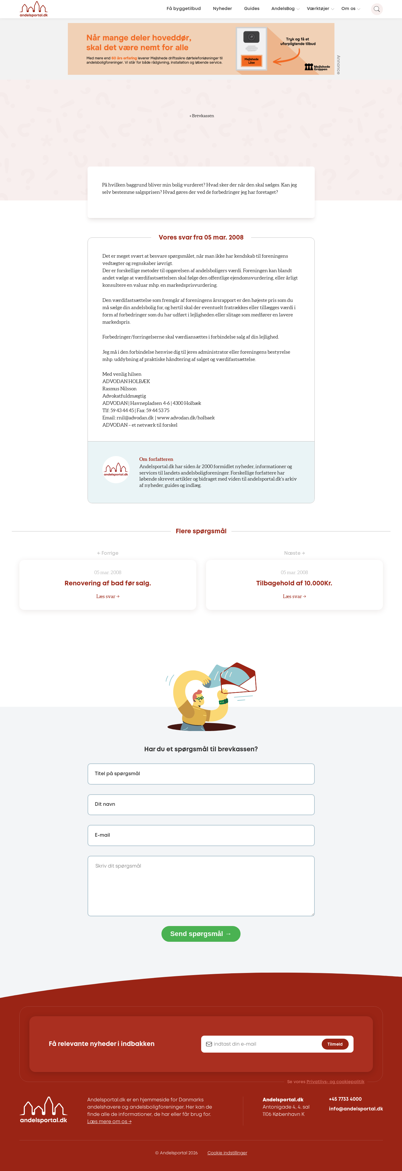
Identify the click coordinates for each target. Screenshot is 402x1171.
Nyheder (222, 9)
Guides (251, 9)
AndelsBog (283, 9)
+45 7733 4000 (345, 1099)
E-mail (102, 835)
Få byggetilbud (184, 9)
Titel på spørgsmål (117, 774)
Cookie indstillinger (227, 1153)
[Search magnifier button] (377, 9)
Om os (348, 9)
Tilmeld (335, 1044)
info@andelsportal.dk (356, 1109)
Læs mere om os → (109, 1122)
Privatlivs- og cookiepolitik (335, 1082)
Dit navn (105, 804)
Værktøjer (318, 9)
